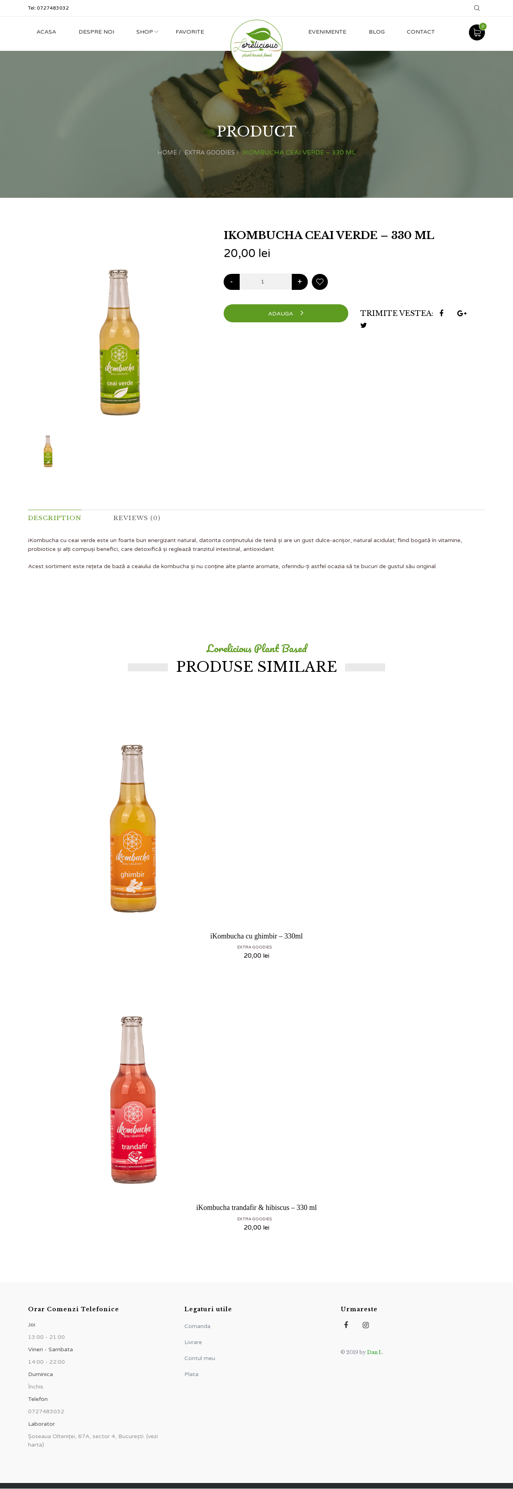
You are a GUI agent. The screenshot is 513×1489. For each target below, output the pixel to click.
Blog (374, 31)
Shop (147, 31)
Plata (191, 1374)
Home (166, 153)
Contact (420, 31)
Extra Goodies (210, 153)
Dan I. (374, 1353)
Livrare (193, 1342)
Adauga (285, 313)
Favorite (194, 31)
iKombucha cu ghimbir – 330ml (256, 936)
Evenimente (324, 31)
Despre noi (98, 31)
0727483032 (53, 8)
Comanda (197, 1326)
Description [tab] (56, 518)
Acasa (47, 31)
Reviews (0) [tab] (140, 518)
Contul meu (199, 1358)
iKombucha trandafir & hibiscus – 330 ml (256, 1208)
